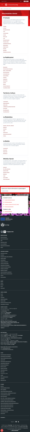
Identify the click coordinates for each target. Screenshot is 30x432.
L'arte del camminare (4, 411)
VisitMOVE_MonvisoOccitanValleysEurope (8, 401)
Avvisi (2, 286)
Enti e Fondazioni (4, 244)
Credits (2, 375)
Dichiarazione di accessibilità (6, 356)
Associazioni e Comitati (5, 304)
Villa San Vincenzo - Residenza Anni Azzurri (8, 393)
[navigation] (2, 4)
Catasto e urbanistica (4, 261)
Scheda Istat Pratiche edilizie (6, 408)
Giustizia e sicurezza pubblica (6, 266)
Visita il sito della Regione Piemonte (7, 405)
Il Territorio (2, 297)
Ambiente (2, 255)
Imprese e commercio (4, 268)
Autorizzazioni (3, 260)
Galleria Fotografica (4, 299)
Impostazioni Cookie (4, 373)
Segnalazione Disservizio (5, 363)
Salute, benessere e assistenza (6, 272)
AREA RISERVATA (14, 430)
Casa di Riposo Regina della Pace (6, 391)
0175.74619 (4, 311)
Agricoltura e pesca (4, 253)
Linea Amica (3, 413)
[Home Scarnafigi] (11, 4)
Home (1, 8)
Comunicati (3, 288)
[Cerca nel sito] (27, 4)
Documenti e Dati (4, 242)
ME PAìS (2, 386)
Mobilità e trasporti (4, 270)
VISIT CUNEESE (3, 389)
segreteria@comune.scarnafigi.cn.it (9, 316)
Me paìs (2, 284)
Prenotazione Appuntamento (6, 361)
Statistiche (2, 378)
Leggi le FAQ (3, 359)
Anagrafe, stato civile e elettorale (6, 256)
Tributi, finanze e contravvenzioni (6, 273)
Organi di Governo (4, 237)
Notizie (2, 283)
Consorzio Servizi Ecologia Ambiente (7, 399)
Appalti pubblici (3, 258)
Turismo (2, 275)
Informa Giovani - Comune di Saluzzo (7, 410)
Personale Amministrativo (5, 245)
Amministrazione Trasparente (6, 354)
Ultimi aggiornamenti (4, 376)
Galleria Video (3, 300)
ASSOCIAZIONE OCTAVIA (5, 387)
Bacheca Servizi (3, 366)
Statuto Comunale (4, 368)
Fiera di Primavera (4, 396)
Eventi (2, 294)
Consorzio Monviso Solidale (5, 394)
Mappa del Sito (3, 380)
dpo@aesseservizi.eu (6, 348)
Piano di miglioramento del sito (6, 358)
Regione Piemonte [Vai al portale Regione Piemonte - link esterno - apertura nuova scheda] (4, 1)
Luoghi (2, 295)
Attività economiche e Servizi (6, 302)
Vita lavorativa (3, 277)
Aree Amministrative (4, 238)
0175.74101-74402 (5, 309)
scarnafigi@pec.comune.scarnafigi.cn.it (9, 315)
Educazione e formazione (5, 265)
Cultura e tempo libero (4, 263)
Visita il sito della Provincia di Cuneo (7, 406)
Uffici (1, 240)
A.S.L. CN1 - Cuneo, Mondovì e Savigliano (8, 398)
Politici (2, 247)
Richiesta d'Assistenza (4, 365)
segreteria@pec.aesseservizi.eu (7, 349)
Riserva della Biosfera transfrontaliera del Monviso (9, 403)
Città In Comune (23, 426)
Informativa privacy (4, 370)
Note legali (2, 371)
